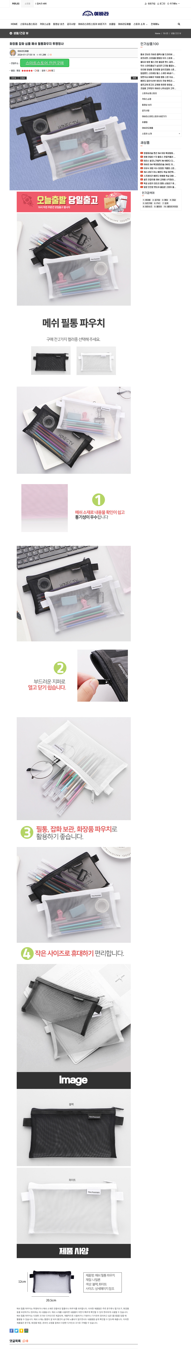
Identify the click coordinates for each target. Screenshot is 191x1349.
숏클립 (112, 24)
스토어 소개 (139, 24)
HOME (14, 24)
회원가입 (150, 3)
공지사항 (71, 24)
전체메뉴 (155, 24)
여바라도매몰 (124, 24)
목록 (134, 78)
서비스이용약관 (16, 1319)
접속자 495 (41, 3)
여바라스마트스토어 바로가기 (92, 24)
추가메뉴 (172, 3)
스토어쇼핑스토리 (28, 24)
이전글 (13, 78)
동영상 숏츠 (58, 24)
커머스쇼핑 (45, 24)
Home (157, 33)
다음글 (22, 78)
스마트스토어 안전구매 (45, 63)
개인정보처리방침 (31, 1319)
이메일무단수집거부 (49, 1319)
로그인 (161, 3)
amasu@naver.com (89, 1334)
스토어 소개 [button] (147, 133)
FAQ (178, 1319)
